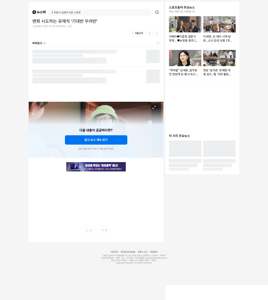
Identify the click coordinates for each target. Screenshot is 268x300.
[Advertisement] (96, 197)
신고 (70, 26)
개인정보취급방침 (127, 252)
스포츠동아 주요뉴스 (182, 7)
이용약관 (114, 252)
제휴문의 (153, 252)
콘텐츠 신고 (143, 252)
